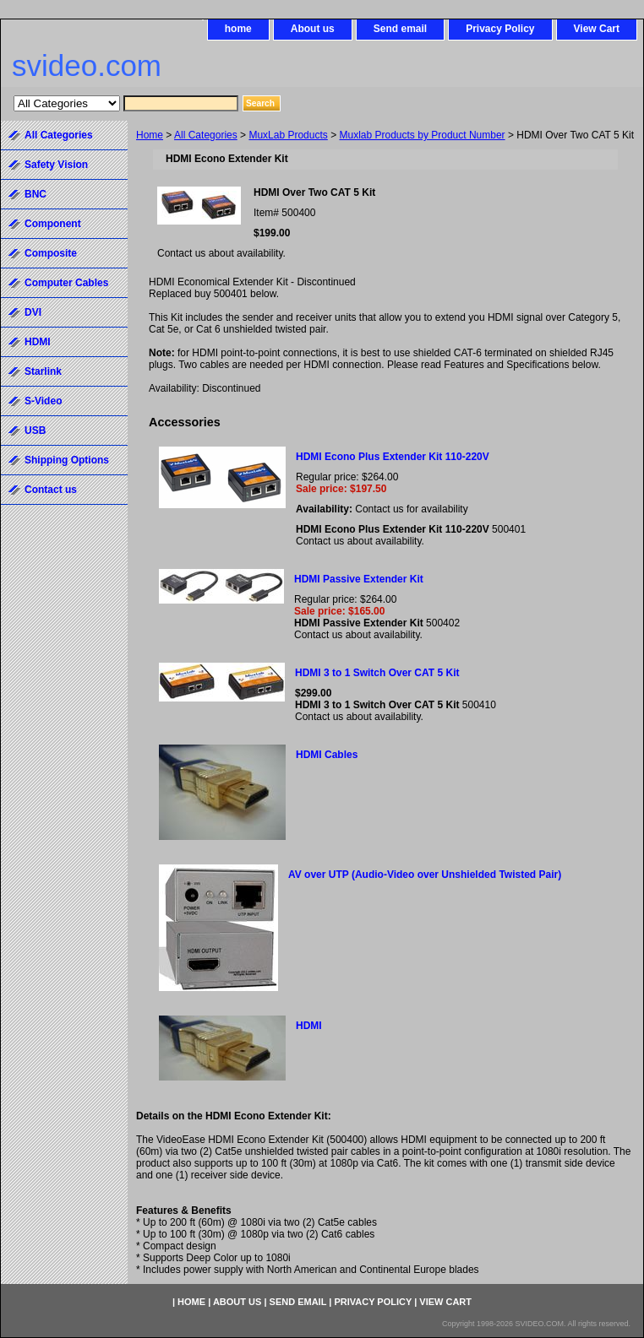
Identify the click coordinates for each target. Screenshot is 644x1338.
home (238, 29)
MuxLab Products (287, 135)
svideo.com (86, 65)
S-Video (43, 401)
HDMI (309, 1026)
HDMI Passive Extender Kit (358, 579)
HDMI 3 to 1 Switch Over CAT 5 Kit (377, 673)
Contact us (51, 490)
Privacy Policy (500, 29)
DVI (33, 312)
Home (149, 135)
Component (53, 224)
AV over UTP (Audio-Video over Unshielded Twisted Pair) (424, 874)
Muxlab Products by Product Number (422, 135)
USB (35, 430)
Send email (400, 29)
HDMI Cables (326, 755)
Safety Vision (56, 165)
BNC (35, 194)
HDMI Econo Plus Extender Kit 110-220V (392, 457)
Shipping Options (67, 460)
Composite (51, 253)
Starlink (43, 371)
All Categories (205, 135)
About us (313, 29)
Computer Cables (66, 283)
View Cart (596, 29)
